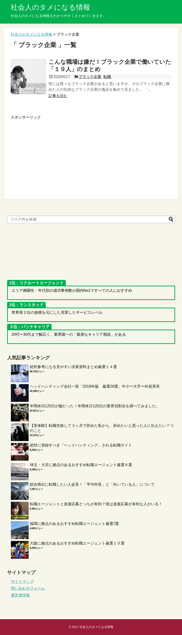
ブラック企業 (90, 77)
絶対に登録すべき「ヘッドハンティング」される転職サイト (81, 445)
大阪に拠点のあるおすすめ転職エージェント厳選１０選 (77, 543)
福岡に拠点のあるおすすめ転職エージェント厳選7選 (74, 524)
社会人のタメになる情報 (50, 7)
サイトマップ (22, 581)
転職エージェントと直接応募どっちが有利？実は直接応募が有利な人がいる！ (96, 504)
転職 (107, 77)
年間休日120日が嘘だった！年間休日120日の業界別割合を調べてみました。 (95, 406)
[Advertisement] (50, 153)
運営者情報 (20, 595)
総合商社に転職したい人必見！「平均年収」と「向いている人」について (92, 484)
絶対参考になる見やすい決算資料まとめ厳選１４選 (73, 367)
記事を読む (58, 96)
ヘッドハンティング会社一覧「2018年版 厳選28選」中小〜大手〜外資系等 (95, 386)
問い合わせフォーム (28, 588)
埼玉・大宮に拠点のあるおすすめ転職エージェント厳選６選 (81, 465)
